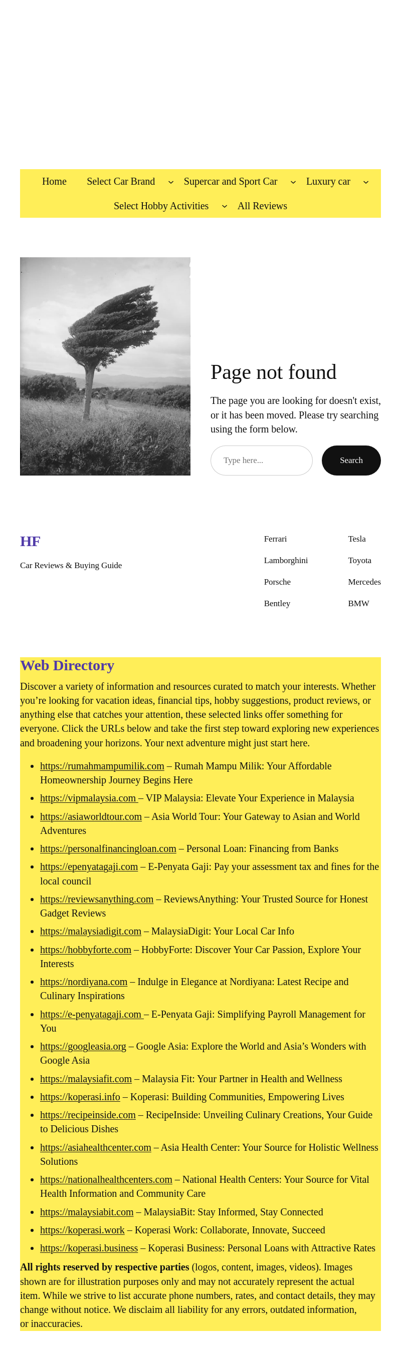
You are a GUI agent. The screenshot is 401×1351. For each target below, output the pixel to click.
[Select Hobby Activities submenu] (225, 206)
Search (351, 460)
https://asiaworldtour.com (91, 816)
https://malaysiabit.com (87, 1211)
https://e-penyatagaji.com (92, 1014)
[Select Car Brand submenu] (171, 182)
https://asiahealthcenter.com (95, 1147)
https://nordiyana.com (83, 981)
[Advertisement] (200, 80)
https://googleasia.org (83, 1046)
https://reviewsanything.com (96, 899)
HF (30, 541)
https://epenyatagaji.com (89, 866)
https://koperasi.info (80, 1096)
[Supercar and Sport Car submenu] (293, 182)
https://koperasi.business (89, 1247)
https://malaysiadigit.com (90, 931)
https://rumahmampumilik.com (102, 765)
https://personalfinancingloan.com (108, 848)
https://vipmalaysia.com (89, 797)
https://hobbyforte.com (85, 949)
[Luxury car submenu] (366, 182)
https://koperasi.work (82, 1229)
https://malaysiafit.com (86, 1078)
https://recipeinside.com (88, 1114)
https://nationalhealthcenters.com (106, 1179)
